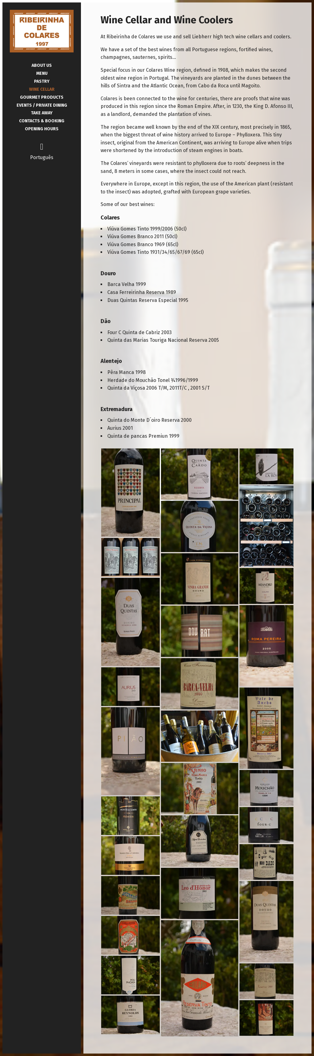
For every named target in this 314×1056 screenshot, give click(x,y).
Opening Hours (42, 129)
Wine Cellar (42, 89)
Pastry (41, 81)
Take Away (41, 113)
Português (41, 157)
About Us (42, 65)
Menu (42, 73)
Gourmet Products (41, 97)
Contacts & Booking (41, 121)
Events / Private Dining (42, 105)
